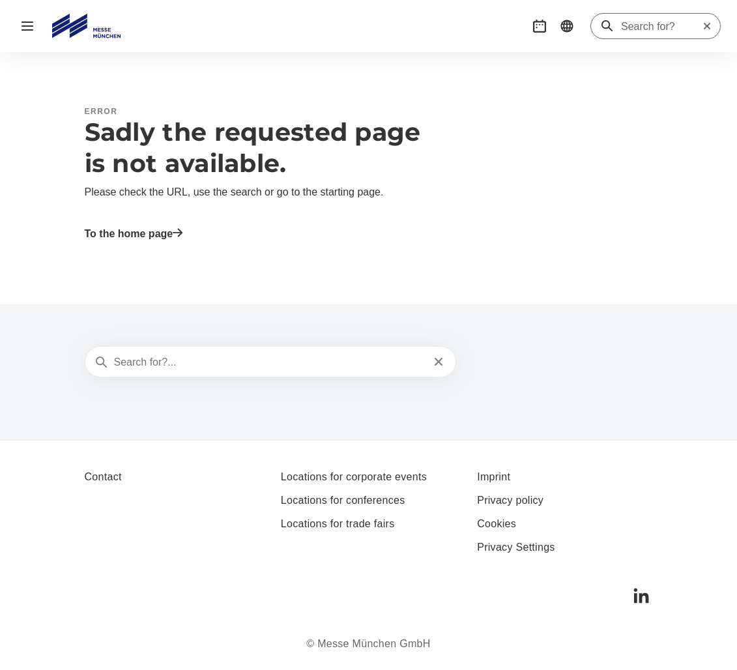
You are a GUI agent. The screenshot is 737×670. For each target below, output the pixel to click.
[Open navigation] (27, 26)
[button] (539, 26)
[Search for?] (661, 27)
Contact (103, 476)
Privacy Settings (516, 547)
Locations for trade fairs (338, 523)
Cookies (496, 523)
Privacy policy (510, 500)
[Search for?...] (269, 362)
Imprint (493, 476)
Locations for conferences (343, 500)
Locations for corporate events (354, 476)
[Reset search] (707, 26)
